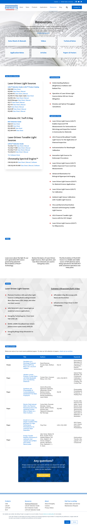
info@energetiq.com (43, 33)
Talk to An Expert (43, 478)
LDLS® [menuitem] (7, 508)
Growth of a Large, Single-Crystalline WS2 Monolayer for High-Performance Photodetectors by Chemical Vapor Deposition (30, 427)
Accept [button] (67, 522)
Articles (43, 54)
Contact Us (76, 7)
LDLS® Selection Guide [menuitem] (32, 508)
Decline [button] (74, 522)
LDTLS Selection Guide (16, 146)
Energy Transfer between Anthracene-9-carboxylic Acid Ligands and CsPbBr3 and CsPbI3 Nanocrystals (30, 442)
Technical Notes (70, 42)
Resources (53, 7)
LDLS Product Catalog (31, 89)
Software (34, 165)
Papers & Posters (70, 54)
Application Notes (17, 55)
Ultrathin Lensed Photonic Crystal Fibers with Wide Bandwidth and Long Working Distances (30, 381)
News (27, 7)
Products (34, 7)
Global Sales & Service (67, 1)
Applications (43, 7)
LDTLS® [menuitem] (7, 510)
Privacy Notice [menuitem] (49, 510)
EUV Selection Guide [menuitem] (31, 510)
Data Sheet (17, 92)
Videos (43, 42)
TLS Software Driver (14, 157)
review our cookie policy (48, 514)
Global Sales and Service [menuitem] (72, 506)
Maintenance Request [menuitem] (71, 508)
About (21, 7)
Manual (23, 94)
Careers (56, 1)
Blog (60, 7)
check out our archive (65, 354)
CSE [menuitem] (6, 506)
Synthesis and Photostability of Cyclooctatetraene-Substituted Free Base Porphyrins (30, 394)
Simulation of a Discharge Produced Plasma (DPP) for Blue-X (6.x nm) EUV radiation (29, 367)
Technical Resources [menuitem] (31, 506)
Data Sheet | (22, 103)
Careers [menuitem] (47, 508)
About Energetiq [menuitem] (50, 506)
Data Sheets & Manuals (17, 42)
